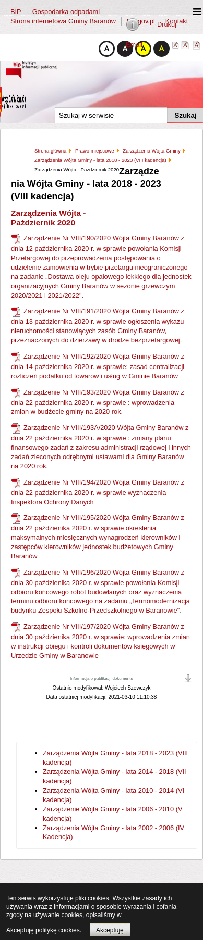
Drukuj (166, 24)
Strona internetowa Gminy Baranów (63, 21)
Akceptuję (110, 930)
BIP (15, 12)
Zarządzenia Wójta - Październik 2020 (48, 218)
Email (134, 44)
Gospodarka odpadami (66, 12)
